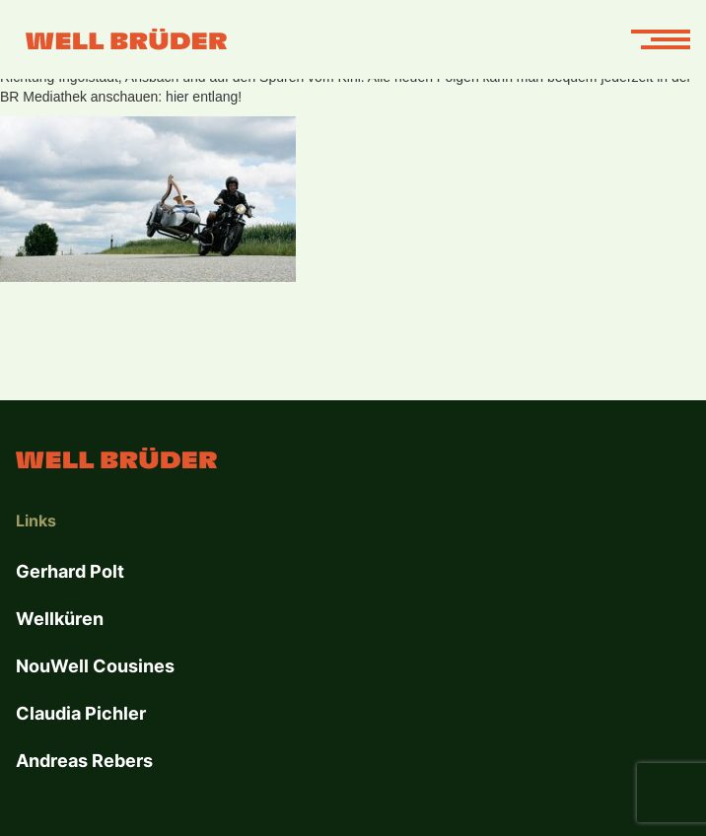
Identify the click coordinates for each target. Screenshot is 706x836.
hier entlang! (206, 96)
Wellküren (60, 618)
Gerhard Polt (70, 571)
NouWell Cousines (95, 666)
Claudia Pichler (81, 713)
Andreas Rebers (84, 760)
